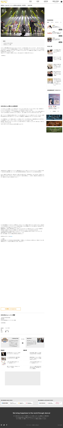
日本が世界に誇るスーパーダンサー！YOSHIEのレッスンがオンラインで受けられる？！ (13, 353)
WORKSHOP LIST (58, 90)
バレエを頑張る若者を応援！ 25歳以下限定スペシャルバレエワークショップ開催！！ (13, 358)
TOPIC (30, 2)
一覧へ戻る (22, 341)
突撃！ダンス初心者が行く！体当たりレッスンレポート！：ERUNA (13, 367)
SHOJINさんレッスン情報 (7, 44)
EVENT (38, 2)
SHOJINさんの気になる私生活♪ (8, 43)
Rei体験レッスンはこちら (10, 308)
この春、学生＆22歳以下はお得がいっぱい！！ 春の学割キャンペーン (13, 362)
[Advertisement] (15, 378)
